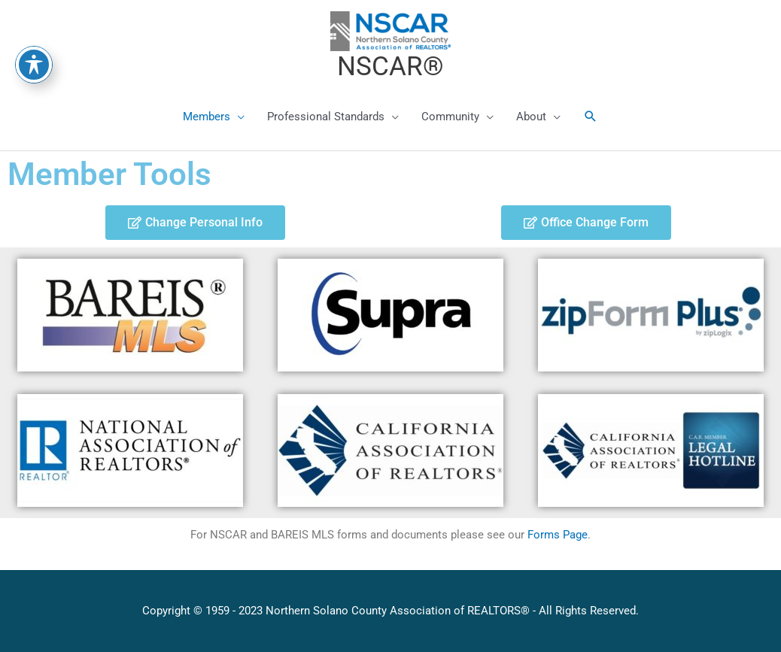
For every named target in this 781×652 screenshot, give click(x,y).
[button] (590, 116)
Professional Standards (325, 116)
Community (450, 116)
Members (206, 116)
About (531, 116)
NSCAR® (390, 66)
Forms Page (557, 534)
